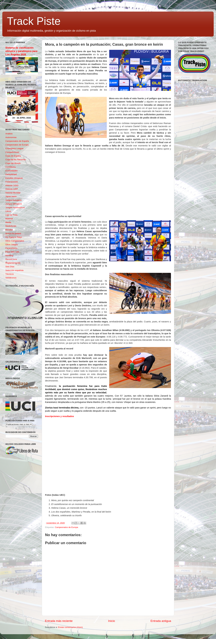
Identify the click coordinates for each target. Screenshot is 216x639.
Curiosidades (11, 171)
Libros (8, 211)
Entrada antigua (161, 620)
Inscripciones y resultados (59, 416)
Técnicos (9, 274)
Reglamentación (13, 263)
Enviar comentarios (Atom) (70, 627)
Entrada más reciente (59, 620)
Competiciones (12, 152)
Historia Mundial (12, 193)
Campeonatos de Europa (66, 527)
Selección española (14, 270)
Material (9, 218)
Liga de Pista (11, 215)
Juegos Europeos (13, 200)
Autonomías (11, 137)
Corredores (10, 167)
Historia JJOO (11, 185)
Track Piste (33, 21)
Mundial (9, 230)
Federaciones (11, 182)
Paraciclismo (11, 248)
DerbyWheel (11, 174)
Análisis (9, 133)
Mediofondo (10, 226)
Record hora (11, 259)
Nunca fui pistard (13, 233)
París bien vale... (13, 252)
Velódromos (10, 278)
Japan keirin (11, 196)
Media (8, 222)
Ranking (9, 255)
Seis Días (9, 266)
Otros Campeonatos (14, 241)
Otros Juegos (11, 244)
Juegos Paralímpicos (15, 207)
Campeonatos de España (17, 141)
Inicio (111, 620)
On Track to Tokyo (13, 237)
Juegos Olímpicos (13, 204)
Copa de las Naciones (15, 159)
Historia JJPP (11, 189)
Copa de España (13, 156)
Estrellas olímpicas (14, 178)
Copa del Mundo (13, 163)
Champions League (14, 148)
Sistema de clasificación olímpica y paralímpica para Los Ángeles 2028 (21, 51)
